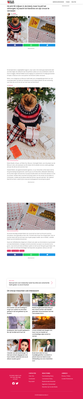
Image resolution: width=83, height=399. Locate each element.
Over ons (31, 376)
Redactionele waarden (48, 381)
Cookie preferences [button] (67, 379)
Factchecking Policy (47, 376)
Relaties (74, 2)
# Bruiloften (15, 250)
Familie (68, 2)
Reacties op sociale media (49, 387)
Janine (14, 13)
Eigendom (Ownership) (48, 384)
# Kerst (22, 250)
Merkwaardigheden (58, 2)
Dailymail (11, 85)
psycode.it (32, 381)
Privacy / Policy (66, 376)
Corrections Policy (47, 379)
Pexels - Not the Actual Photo (12, 160)
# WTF (9, 250)
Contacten (32, 379)
